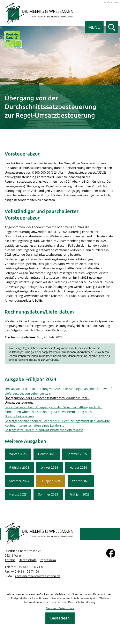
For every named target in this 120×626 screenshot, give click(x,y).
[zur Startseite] (39, 13)
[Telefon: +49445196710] (30, 567)
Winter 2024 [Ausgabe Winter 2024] (49, 468)
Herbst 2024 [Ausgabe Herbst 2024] (78, 468)
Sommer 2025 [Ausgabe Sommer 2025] (77, 454)
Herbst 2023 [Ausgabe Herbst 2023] (18, 494)
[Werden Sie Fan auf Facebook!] (110, 553)
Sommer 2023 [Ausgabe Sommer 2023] (48, 494)
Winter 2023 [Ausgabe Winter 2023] (80, 481)
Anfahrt (10, 560)
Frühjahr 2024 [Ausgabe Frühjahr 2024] (51, 481)
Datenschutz (28, 560)
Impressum (48, 560)
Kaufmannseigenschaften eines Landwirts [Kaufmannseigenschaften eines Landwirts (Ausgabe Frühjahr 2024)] (34, 425)
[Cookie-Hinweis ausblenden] (59, 618)
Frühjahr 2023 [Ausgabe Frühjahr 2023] (80, 494)
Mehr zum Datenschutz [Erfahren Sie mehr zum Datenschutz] (60, 608)
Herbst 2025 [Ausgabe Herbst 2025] (46, 454)
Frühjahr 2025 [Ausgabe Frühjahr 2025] (19, 468)
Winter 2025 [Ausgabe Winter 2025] (18, 454)
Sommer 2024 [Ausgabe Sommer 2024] (19, 481)
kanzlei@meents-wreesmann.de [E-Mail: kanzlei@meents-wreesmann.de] (37, 576)
